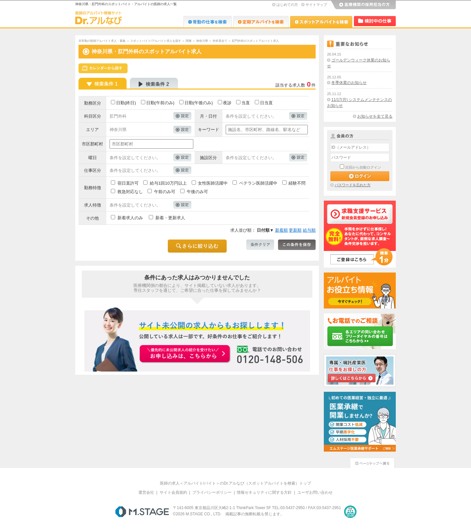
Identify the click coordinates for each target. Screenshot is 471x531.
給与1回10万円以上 (168, 183)
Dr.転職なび (207, 21)
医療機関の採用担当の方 (363, 5)
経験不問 (296, 183)
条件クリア (260, 245)
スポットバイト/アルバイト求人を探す (155, 40)
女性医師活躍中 (213, 183)
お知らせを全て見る (374, 116)
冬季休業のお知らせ (349, 82)
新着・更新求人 (170, 217)
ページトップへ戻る (372, 462)
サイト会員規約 (173, 492)
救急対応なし (130, 191)
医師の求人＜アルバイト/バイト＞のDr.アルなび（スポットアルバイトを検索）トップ (235, 483)
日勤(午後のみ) (198, 102)
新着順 (281, 230)
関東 (189, 40)
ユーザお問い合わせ (315, 492)
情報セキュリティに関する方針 (264, 492)
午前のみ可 (164, 191)
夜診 (227, 102)
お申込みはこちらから (185, 354)
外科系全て (220, 40)
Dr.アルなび (260, 21)
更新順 (295, 230)
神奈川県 (202, 40)
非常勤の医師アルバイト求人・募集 (102, 40)
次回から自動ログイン (363, 167)
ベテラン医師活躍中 (258, 183)
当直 (245, 102)
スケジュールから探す (103, 68)
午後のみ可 (197, 191)
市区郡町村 (92, 143)
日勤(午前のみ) (160, 102)
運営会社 (146, 492)
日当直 (266, 102)
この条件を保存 (297, 245)
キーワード (208, 129)
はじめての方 (287, 5)
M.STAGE (142, 512)
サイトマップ (316, 5)
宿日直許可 (128, 183)
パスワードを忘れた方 (353, 185)
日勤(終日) (126, 102)
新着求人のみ (130, 217)
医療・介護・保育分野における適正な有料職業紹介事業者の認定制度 (350, 512)
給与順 (309, 230)
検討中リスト (375, 21)
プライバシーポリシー (212, 492)
